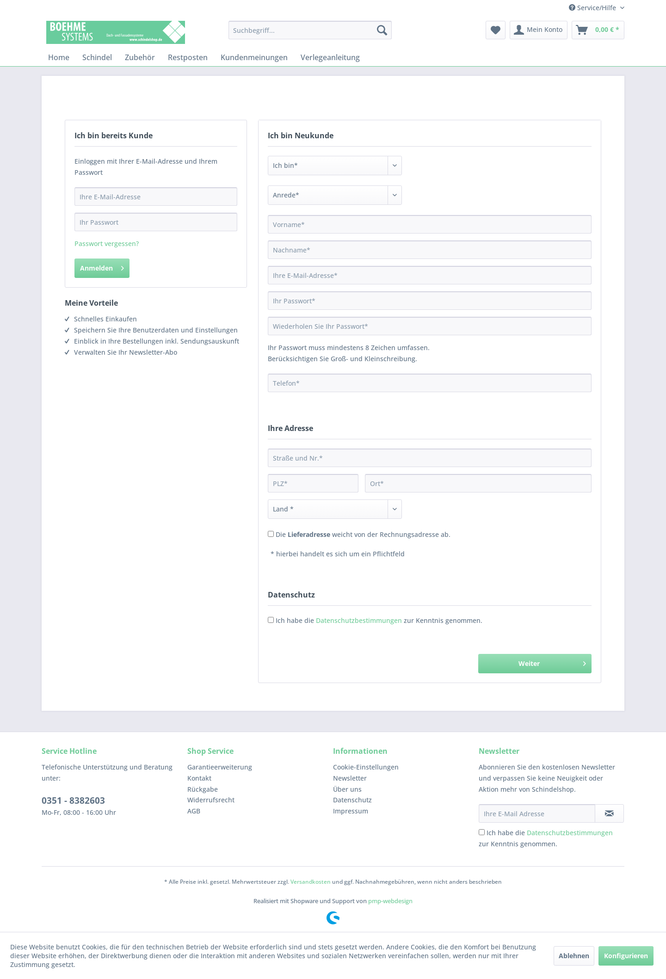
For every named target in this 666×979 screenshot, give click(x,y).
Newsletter (350, 778)
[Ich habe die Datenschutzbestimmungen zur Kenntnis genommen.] (482, 832)
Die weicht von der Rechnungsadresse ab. (363, 534)
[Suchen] (382, 30)
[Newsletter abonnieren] (609, 813)
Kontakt (199, 778)
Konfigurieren (626, 955)
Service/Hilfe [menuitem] (593, 7)
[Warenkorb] (598, 30)
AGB (193, 811)
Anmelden (102, 266)
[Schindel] (97, 57)
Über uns (347, 789)
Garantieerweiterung (219, 767)
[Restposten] (187, 57)
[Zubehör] (139, 57)
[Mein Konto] (538, 30)
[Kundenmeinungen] (254, 57)
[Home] (59, 57)
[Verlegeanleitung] (330, 57)
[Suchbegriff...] (310, 30)
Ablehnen (574, 955)
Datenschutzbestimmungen (359, 620)
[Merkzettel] (496, 30)
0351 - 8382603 (73, 800)
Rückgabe (202, 789)
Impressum (350, 811)
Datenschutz (352, 799)
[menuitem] (310, 30)
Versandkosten (310, 882)
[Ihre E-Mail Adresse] (537, 813)
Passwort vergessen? (106, 243)
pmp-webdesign (390, 901)
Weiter (552, 662)
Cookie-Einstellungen (366, 767)
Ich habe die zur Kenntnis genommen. (379, 620)
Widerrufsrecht (210, 799)
